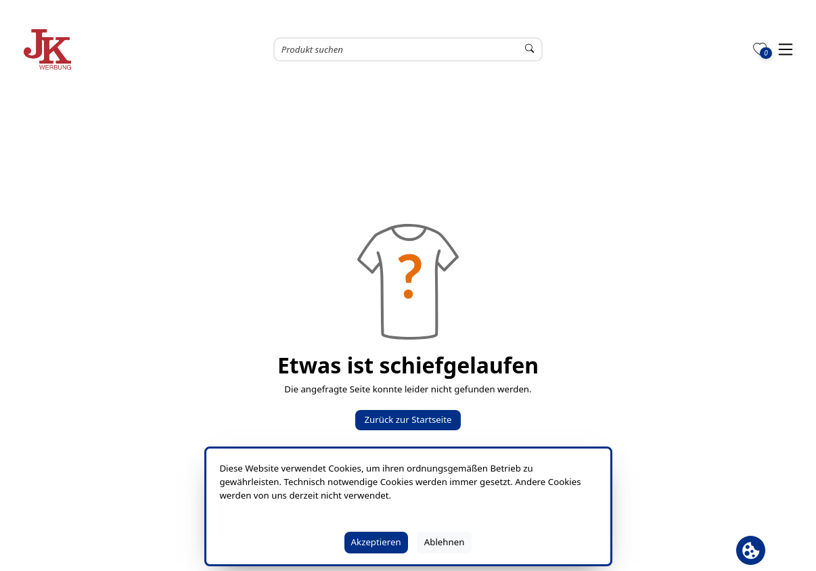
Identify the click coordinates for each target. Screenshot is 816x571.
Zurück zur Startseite (407, 419)
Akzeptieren (376, 542)
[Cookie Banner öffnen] (750, 550)
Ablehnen (444, 542)
